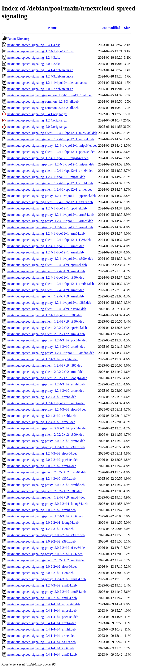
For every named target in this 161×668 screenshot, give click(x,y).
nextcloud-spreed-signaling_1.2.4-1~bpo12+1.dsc (40, 51)
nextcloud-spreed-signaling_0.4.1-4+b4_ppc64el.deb (42, 617)
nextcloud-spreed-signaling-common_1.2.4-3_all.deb (43, 101)
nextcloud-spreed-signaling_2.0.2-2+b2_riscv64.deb (42, 566)
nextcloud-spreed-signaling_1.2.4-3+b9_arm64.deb (41, 397)
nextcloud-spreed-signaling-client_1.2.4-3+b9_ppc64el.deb (47, 265)
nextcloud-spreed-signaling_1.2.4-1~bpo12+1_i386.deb (44, 315)
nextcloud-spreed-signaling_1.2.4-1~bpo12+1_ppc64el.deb (47, 208)
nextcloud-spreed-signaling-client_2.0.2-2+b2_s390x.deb (45, 434)
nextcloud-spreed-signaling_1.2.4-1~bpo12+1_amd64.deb (46, 403)
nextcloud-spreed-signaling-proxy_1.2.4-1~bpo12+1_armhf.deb (50, 221)
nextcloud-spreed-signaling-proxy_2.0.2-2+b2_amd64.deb (46, 591)
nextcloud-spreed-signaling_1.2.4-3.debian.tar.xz (40, 76)
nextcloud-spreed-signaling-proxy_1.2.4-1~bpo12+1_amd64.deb (50, 353)
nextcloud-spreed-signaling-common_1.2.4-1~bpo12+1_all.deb (49, 95)
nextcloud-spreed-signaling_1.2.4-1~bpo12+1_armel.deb (45, 252)
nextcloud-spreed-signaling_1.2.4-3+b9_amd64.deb (42, 585)
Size (127, 28)
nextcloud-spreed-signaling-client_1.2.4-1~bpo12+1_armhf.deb (50, 183)
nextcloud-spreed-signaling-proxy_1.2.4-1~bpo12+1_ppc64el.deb (51, 196)
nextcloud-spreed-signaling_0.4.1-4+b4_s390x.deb (41, 642)
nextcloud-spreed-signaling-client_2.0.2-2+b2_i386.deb (44, 491)
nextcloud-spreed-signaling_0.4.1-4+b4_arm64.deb (41, 623)
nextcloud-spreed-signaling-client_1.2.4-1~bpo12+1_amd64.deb (50, 284)
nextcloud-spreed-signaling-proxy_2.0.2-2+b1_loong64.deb (47, 503)
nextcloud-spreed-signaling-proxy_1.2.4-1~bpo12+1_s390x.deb (50, 258)
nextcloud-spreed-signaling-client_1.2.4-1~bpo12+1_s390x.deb (50, 202)
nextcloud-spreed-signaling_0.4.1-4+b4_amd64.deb (42, 654)
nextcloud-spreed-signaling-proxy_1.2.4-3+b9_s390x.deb (46, 447)
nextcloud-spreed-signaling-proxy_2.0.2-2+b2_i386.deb (45, 554)
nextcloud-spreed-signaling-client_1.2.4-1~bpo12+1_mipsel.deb (50, 139)
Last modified (110, 28)
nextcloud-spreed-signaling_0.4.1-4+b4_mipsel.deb (42, 610)
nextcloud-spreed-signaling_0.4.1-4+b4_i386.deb (40, 648)
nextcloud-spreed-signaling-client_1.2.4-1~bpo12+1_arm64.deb (50, 170)
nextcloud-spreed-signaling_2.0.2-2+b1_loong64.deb (43, 522)
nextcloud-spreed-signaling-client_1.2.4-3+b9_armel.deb (45, 296)
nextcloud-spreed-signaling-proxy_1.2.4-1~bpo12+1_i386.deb (49, 302)
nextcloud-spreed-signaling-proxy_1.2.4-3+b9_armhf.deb (45, 384)
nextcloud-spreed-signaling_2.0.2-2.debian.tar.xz (40, 89)
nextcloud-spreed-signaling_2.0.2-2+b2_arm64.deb (41, 466)
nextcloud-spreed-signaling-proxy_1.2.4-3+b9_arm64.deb (46, 346)
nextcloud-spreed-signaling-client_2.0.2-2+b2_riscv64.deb (46, 472)
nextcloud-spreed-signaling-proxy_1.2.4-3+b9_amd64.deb (46, 579)
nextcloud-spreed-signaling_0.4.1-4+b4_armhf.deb (41, 629)
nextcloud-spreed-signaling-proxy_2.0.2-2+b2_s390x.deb (46, 535)
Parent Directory (18, 38)
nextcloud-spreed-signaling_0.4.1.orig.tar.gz (37, 114)
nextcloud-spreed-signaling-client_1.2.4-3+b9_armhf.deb (45, 290)
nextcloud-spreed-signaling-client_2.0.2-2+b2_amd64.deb (46, 560)
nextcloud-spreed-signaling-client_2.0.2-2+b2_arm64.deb (46, 334)
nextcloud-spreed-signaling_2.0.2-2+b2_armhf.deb (41, 510)
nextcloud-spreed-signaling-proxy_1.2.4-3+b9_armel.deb (45, 390)
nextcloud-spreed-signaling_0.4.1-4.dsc (33, 45)
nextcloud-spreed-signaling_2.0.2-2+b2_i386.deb (40, 573)
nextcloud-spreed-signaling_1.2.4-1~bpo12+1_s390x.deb (45, 277)
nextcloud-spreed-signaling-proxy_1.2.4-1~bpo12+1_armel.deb (50, 227)
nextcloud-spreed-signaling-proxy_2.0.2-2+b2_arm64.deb (46, 441)
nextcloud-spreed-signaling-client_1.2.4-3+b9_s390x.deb (45, 321)
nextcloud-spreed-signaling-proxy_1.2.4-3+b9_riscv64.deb (46, 409)
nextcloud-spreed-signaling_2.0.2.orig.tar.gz (37, 126)
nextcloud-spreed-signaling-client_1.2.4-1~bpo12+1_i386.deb (49, 240)
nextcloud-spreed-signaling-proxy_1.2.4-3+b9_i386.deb (45, 516)
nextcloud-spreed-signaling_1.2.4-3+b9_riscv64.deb (42, 453)
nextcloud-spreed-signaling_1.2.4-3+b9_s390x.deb (41, 478)
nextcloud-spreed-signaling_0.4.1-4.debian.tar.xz (40, 70)
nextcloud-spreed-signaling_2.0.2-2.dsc (33, 64)
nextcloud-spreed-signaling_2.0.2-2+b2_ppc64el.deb (42, 459)
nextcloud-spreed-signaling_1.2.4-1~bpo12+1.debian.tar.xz (47, 82)
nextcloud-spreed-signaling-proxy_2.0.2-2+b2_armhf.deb (45, 485)
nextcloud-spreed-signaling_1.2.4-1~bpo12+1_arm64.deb (46, 233)
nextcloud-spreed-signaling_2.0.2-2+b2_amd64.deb (42, 598)
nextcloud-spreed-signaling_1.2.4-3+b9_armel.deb (41, 422)
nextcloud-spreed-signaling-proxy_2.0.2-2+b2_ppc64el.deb (47, 428)
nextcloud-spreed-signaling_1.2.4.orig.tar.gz (37, 120)
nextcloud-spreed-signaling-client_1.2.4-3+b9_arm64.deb (46, 271)
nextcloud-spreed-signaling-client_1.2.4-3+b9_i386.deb (44, 365)
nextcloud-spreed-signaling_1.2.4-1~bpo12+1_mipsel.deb (46, 177)
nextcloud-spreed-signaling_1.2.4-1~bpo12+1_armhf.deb (45, 246)
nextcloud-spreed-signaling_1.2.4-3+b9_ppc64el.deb (42, 359)
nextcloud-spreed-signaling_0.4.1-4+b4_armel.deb (41, 635)
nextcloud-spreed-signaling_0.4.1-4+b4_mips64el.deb (43, 604)
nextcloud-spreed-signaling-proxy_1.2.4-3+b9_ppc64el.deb (47, 340)
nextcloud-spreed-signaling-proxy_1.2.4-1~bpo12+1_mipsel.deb (50, 164)
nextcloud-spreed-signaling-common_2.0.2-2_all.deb (43, 108)
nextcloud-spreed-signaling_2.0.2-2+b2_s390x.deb (41, 541)
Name (52, 28)
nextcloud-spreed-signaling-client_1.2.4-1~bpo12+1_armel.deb (49, 189)
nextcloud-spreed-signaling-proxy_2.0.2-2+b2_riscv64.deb (46, 547)
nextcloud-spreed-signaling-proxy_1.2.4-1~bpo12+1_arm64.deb (50, 214)
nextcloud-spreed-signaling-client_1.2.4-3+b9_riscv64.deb (46, 309)
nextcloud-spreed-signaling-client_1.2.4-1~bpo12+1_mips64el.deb (52, 133)
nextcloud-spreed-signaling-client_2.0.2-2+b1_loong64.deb (47, 378)
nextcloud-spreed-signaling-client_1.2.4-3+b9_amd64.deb (46, 497)
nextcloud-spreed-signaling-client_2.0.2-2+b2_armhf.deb (45, 371)
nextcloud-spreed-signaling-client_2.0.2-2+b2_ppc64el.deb (47, 327)
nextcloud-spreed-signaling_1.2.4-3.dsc (33, 57)
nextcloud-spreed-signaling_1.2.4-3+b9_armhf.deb (41, 415)
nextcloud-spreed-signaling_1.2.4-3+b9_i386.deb (40, 529)
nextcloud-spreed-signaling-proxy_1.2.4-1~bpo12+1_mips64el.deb (52, 145)
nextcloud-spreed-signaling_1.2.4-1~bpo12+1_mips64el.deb (47, 158)
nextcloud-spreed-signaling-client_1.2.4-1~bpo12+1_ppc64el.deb (51, 152)
